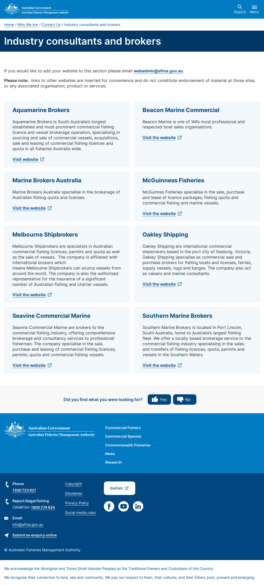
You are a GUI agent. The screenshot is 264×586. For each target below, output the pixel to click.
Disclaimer (73, 493)
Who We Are (28, 24)
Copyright (73, 483)
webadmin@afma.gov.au (158, 70)
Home (9, 24)
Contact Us (51, 24)
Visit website (25, 159)
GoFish (116, 488)
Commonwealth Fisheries (128, 445)
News (110, 453)
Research (113, 462)
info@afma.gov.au (27, 524)
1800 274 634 (43, 507)
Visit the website (159, 137)
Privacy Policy (77, 503)
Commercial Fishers (123, 427)
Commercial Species (123, 436)
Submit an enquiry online (34, 535)
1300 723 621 (24, 490)
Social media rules (80, 512)
